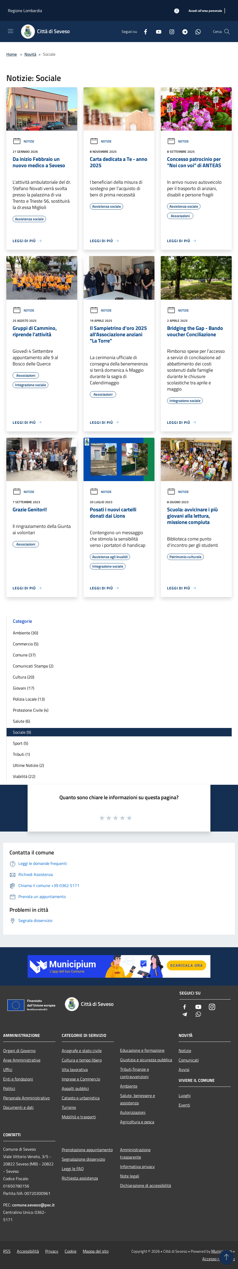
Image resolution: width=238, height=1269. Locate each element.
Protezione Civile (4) (30, 710)
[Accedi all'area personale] (176, 11)
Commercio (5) (25, 644)
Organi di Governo (19, 1050)
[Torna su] (226, 1257)
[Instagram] (169, 31)
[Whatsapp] (196, 31)
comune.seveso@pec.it (33, 1205)
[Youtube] (156, 31)
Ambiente (128, 1086)
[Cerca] (227, 31)
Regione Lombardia (25, 10)
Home (11, 54)
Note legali (129, 1176)
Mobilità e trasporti (79, 1117)
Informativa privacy (137, 1166)
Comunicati (189, 1060)
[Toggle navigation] (10, 31)
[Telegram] (183, 31)
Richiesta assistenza (80, 1178)
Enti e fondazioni (18, 1079)
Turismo (69, 1107)
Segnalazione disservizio (83, 1159)
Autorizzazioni (133, 1112)
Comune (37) (24, 655)
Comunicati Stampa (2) (33, 666)
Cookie (70, 1251)
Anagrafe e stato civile (82, 1050)
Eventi (184, 1105)
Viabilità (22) (24, 776)
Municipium (221, 1251)
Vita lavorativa (75, 1069)
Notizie (23, 141)
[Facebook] (143, 31)
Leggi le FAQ (73, 1168)
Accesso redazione (218, 1259)
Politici (9, 1088)
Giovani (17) (23, 688)
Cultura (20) (23, 677)
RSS (7, 1251)
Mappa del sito (95, 1251)
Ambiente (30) (25, 633)
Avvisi (184, 1069)
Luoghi (185, 1095)
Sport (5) (20, 743)
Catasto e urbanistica (81, 1098)
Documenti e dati (18, 1107)
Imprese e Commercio (81, 1079)
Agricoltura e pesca (137, 1122)
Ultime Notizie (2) (28, 765)
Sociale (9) (22, 732)
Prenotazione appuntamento (87, 1149)
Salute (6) (21, 721)
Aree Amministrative (21, 1060)
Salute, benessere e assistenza (137, 1099)
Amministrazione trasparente (135, 1153)
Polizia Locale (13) (29, 699)
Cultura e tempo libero (82, 1060)
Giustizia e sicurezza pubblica (146, 1060)
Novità (30, 54)
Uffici (7, 1069)
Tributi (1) (21, 754)
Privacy (51, 1251)
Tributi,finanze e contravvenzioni (134, 1073)
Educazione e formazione (142, 1050)
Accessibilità (28, 1251)
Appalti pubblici (75, 1088)
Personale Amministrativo (26, 1098)
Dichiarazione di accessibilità (145, 1185)
